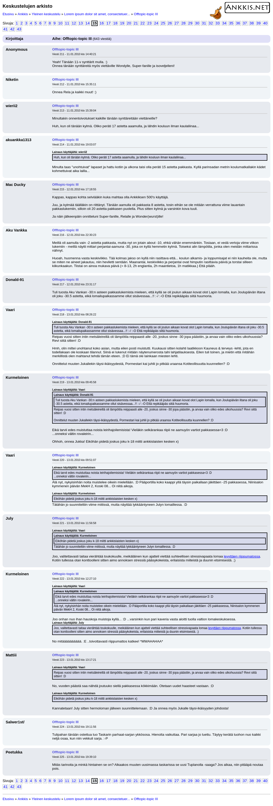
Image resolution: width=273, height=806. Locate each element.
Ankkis (23, 14)
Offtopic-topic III (146, 14)
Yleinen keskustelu (46, 14)
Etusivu (8, 14)
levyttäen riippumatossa (242, 556)
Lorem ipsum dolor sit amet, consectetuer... (97, 14)
